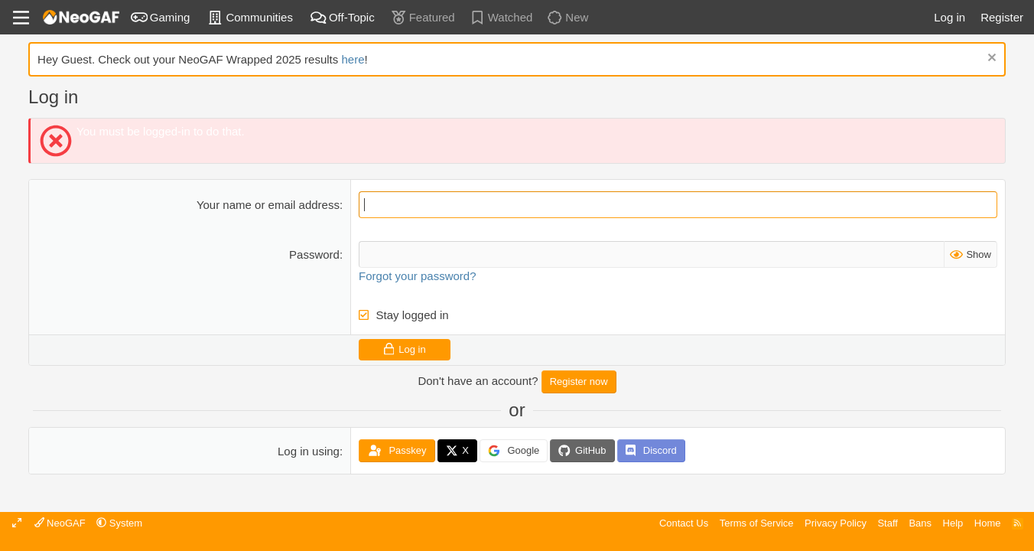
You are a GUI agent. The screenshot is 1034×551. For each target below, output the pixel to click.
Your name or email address (268, 204)
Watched (501, 16)
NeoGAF (60, 523)
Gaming (160, 16)
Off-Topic (342, 16)
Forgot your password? (417, 275)
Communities (249, 16)
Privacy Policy (836, 523)
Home (987, 523)
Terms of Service (757, 523)
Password (314, 254)
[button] (119, 523)
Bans (920, 523)
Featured (422, 16)
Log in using (309, 451)
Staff (887, 523)
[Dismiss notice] (990, 59)
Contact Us (683, 523)
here (352, 59)
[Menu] (21, 17)
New (567, 16)
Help (953, 523)
